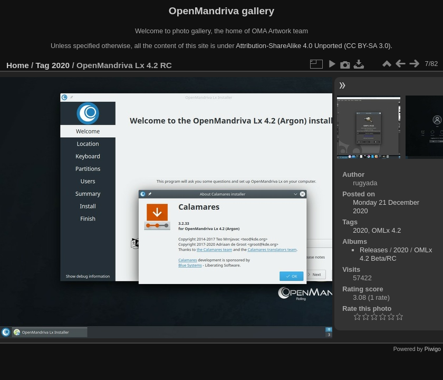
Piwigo (433, 349)
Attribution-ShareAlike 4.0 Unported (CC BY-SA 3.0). (314, 46)
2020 (61, 65)
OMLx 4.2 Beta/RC (396, 254)
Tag (43, 65)
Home (17, 65)
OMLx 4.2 (386, 230)
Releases (374, 250)
